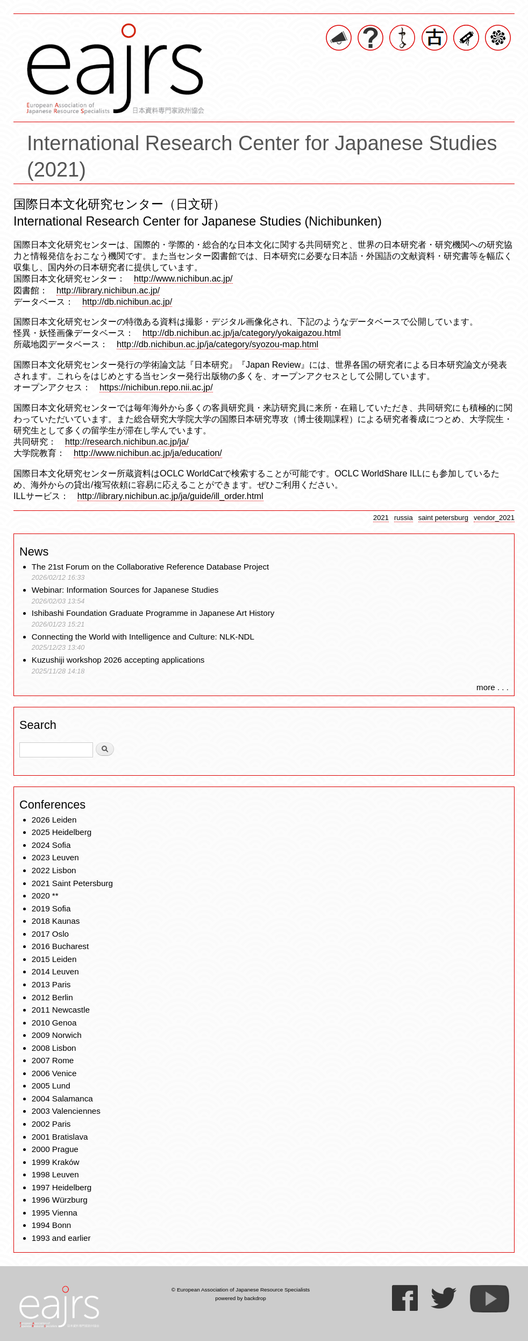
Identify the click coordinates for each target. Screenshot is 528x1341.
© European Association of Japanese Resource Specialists (241, 1290)
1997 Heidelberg (61, 1187)
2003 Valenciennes (66, 1110)
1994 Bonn (51, 1225)
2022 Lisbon (54, 870)
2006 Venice (54, 1073)
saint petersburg (443, 518)
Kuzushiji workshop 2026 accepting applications (118, 659)
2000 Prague (55, 1149)
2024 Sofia (51, 844)
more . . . (492, 687)
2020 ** (45, 895)
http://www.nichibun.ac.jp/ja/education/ (148, 453)
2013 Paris (51, 984)
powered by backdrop (240, 1298)
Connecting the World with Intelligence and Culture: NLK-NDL (143, 636)
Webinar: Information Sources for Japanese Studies (125, 589)
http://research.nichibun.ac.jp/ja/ (127, 441)
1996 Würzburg (60, 1199)
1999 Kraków (56, 1162)
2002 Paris (51, 1123)
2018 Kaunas (56, 920)
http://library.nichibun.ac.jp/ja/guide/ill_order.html (170, 496)
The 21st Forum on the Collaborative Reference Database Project (150, 566)
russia (403, 518)
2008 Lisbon (54, 1047)
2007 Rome (53, 1060)
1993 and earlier (61, 1237)
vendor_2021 (494, 518)
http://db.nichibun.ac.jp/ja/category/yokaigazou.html (241, 333)
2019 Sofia (51, 908)
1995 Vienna (54, 1212)
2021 (381, 518)
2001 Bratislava (60, 1136)
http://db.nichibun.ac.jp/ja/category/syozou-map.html (217, 344)
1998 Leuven (55, 1174)
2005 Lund (51, 1085)
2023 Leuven (55, 857)
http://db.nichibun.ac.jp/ (127, 301)
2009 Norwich (57, 1035)
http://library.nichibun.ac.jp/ (108, 290)
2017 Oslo (50, 933)
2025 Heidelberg (61, 832)
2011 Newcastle (61, 1009)
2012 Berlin (52, 997)
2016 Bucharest (60, 946)
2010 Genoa (54, 1022)
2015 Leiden (54, 959)
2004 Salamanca (62, 1098)
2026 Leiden (54, 819)
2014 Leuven (55, 971)
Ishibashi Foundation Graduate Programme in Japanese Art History (154, 612)
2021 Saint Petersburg (72, 883)
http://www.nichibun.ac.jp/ (183, 278)
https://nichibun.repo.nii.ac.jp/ (156, 387)
